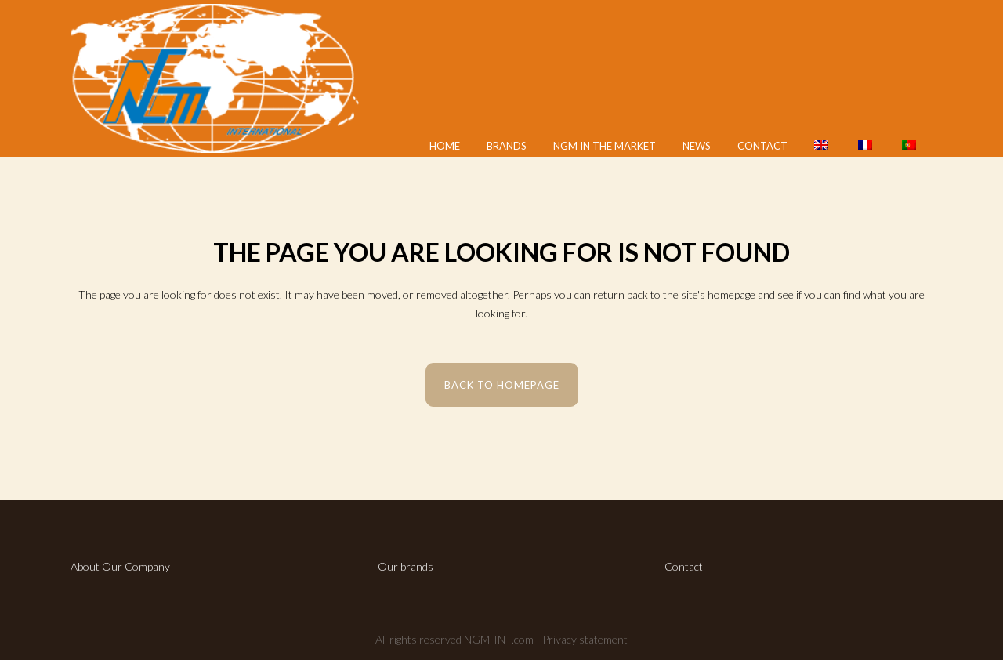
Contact (683, 566)
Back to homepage (501, 385)
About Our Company (120, 566)
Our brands (405, 566)
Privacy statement (585, 639)
